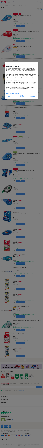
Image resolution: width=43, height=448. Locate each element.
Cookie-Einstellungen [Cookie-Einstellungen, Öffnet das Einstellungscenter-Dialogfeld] (21, 96)
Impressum (17, 93)
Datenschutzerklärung (10, 93)
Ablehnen (10, 96)
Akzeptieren (32, 96)
